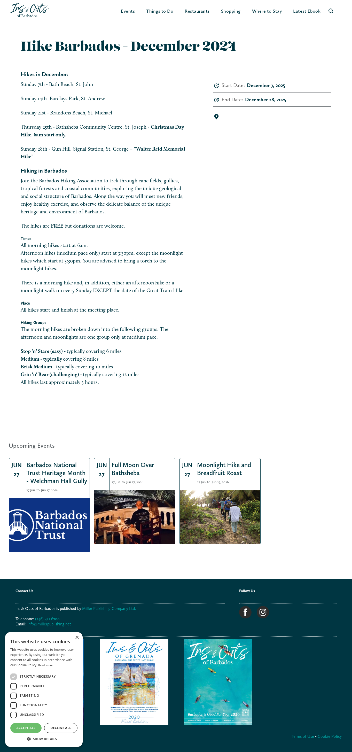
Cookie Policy (330, 736)
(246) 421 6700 (47, 618)
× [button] (77, 638)
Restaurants (197, 11)
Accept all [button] (26, 728)
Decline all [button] (61, 728)
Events (128, 11)
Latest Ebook (306, 11)
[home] (29, 10)
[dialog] (44, 689)
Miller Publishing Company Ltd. (109, 608)
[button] (160, 11)
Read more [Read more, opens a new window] (45, 665)
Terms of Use (303, 736)
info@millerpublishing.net (49, 624)
